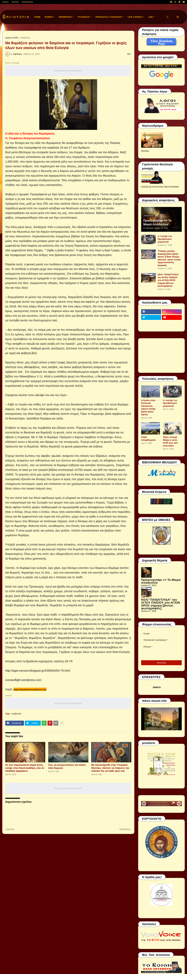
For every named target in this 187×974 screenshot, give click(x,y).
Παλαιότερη (125, 829)
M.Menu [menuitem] (49, 17)
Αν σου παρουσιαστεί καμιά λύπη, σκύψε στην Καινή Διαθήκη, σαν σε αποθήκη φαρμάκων (24, 768)
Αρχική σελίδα (11, 38)
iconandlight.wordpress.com (23, 680)
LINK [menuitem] (150, 17)
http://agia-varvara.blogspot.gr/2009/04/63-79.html (37, 670)
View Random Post (161, 41)
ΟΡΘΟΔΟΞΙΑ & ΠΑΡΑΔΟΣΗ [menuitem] (108, 17)
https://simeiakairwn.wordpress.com (30, 690)
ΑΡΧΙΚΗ (5, 2)
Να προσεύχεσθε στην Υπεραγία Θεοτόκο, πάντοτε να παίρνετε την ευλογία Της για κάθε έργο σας (110, 768)
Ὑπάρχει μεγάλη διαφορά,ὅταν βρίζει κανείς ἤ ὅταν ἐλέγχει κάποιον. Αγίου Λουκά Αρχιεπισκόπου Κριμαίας (169, 258)
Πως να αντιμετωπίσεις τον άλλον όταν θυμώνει (67, 766)
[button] (167, 17)
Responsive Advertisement (68, 70)
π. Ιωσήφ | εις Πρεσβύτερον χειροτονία (165, 239)
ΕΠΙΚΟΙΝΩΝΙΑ (27, 2)
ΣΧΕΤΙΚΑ (15, 2)
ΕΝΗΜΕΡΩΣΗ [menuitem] (65, 17)
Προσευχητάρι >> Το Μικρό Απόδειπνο (157, 222)
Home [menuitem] (37, 17)
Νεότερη (10, 829)
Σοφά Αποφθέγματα (148, 438)
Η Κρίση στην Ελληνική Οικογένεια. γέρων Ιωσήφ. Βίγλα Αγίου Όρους (148, 407)
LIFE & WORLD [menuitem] (135, 17)
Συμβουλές (25, 38)
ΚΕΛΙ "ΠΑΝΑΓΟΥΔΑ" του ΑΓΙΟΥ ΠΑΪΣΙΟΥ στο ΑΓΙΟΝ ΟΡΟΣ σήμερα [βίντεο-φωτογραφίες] (168, 280)
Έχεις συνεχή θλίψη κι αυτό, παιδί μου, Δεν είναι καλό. (170, 441)
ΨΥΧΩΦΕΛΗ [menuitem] (84, 17)
